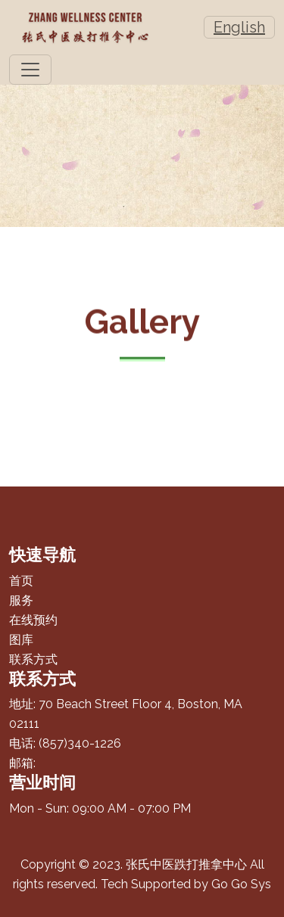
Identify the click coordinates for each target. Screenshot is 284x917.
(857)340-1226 (80, 743)
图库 (21, 640)
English (239, 27)
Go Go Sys (241, 884)
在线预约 (33, 620)
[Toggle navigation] (30, 69)
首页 (21, 581)
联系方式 (33, 659)
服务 (21, 600)
